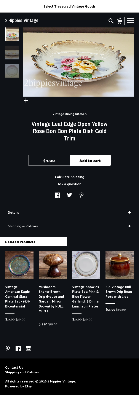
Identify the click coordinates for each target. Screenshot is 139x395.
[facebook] (19, 349)
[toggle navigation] (130, 20)
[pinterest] (8, 349)
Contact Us (14, 367)
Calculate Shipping (69, 177)
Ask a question (69, 184)
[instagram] (28, 349)
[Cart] (119, 22)
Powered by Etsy (18, 386)
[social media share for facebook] (57, 195)
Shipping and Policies (22, 372)
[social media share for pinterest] (81, 195)
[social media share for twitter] (69, 195)
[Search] (111, 21)
